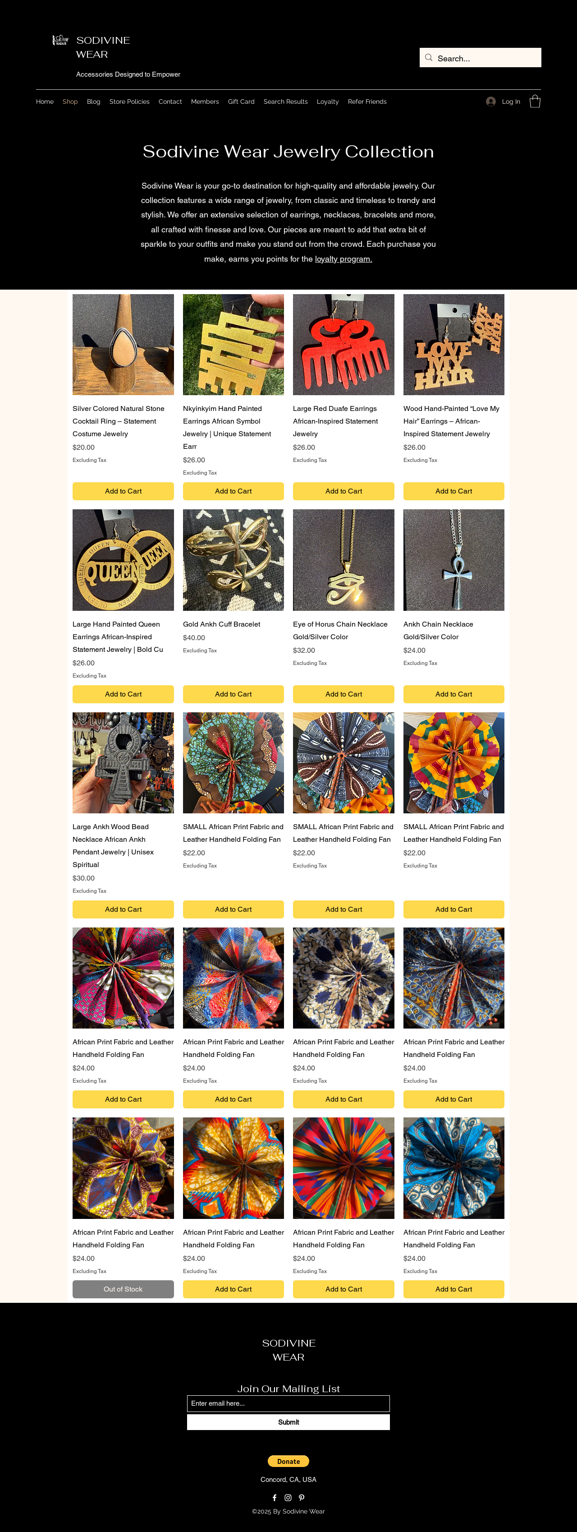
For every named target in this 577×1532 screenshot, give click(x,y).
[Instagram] (288, 1497)
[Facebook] (274, 1497)
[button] (535, 101)
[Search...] (480, 58)
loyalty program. (343, 258)
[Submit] (288, 1422)
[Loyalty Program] (362, 1512)
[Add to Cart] (123, 491)
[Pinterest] (301, 1497)
